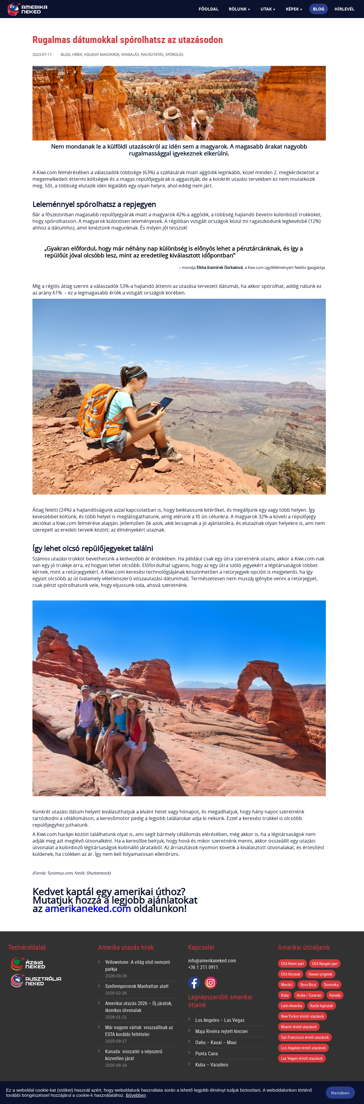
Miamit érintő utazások (299, 1026)
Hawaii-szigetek (320, 974)
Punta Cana (206, 1053)
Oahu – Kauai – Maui (216, 1042)
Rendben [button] (340, 1093)
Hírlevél (344, 9)
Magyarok (109, 54)
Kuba (285, 995)
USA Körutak (290, 974)
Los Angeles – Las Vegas (219, 1020)
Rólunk (237, 9)
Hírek (77, 54)
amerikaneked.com (88, 908)
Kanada (335, 995)
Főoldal (209, 9)
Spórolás (174, 54)
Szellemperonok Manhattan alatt (137, 986)
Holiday (91, 54)
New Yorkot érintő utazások (302, 1016)
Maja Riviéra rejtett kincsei (221, 1031)
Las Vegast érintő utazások (302, 1058)
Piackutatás (152, 54)
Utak (266, 9)
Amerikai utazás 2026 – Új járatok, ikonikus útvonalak (138, 1006)
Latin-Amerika (291, 1005)
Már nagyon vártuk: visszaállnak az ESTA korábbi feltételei (139, 1031)
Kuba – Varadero (211, 1065)
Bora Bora (308, 984)
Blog (318, 9)
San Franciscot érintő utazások (305, 1037)
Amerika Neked (37, 9)
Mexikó (286, 984)
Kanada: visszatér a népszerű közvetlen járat (133, 1055)
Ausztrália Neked (36, 981)
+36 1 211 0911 (203, 967)
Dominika (331, 984)
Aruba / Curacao (309, 995)
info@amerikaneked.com (212, 960)
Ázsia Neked (27, 964)
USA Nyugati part (325, 963)
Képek (292, 9)
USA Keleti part (292, 963)
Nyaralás (130, 54)
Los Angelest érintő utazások (303, 1047)
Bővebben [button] (136, 1095)
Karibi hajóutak (321, 1005)
